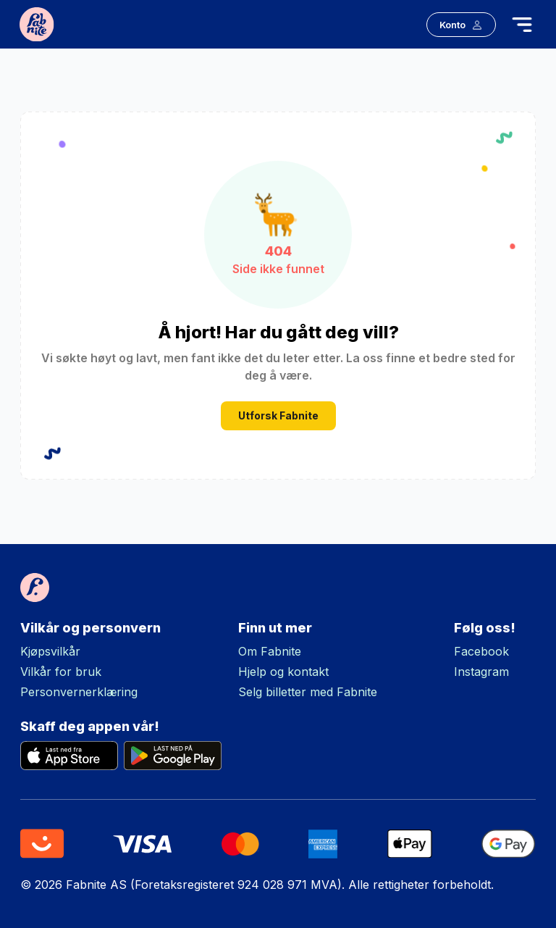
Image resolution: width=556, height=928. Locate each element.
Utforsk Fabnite (278, 416)
